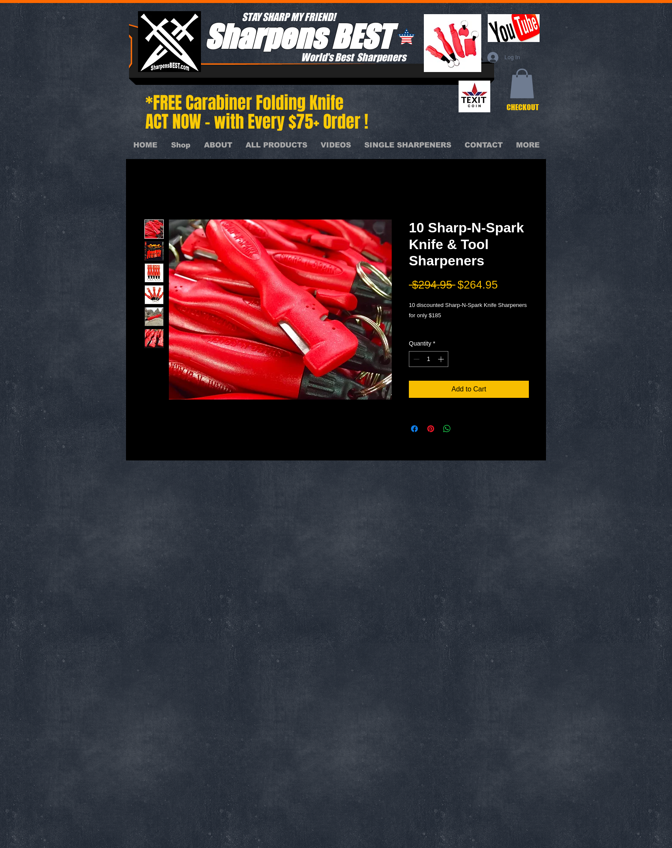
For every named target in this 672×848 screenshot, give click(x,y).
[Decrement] (415, 359)
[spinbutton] (428, 359)
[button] (522, 83)
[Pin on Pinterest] (431, 429)
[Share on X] (463, 429)
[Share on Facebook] (414, 429)
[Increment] (441, 359)
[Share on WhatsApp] (447, 429)
